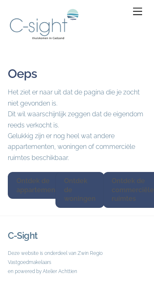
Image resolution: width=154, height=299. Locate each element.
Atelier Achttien (60, 271)
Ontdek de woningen (80, 189)
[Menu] (137, 12)
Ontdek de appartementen (41, 185)
